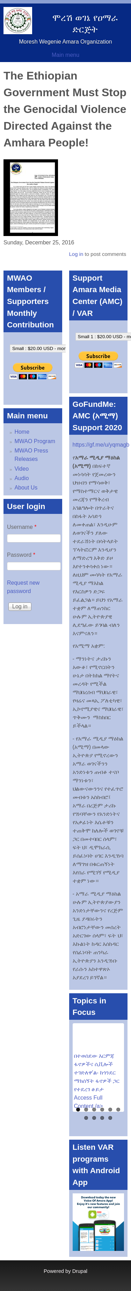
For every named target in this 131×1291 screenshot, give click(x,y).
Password (21, 555)
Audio (21, 478)
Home (21, 432)
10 (110, 1118)
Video (21, 469)
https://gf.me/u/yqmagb (101, 445)
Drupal (79, 1271)
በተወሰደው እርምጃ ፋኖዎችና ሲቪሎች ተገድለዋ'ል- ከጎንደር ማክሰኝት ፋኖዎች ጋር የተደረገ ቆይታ (97, 1072)
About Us (25, 488)
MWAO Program (34, 441)
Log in (76, 254)
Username (21, 527)
